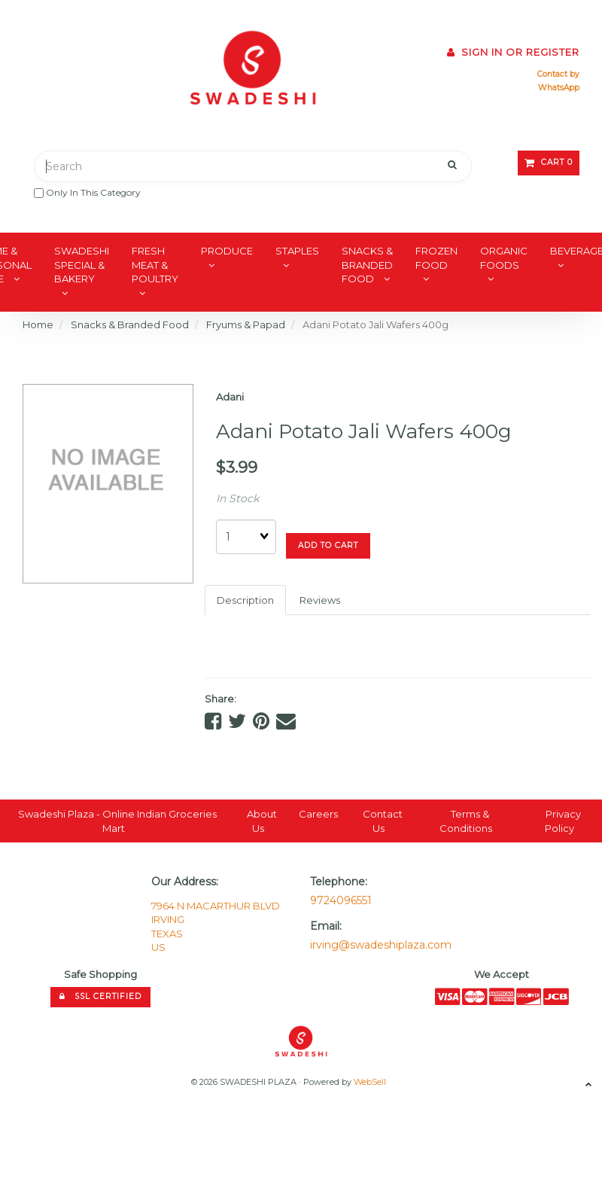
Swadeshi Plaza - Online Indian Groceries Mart (117, 821)
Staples (297, 251)
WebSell (370, 1082)
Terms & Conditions (465, 821)
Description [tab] (245, 600)
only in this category (87, 192)
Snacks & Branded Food (367, 265)
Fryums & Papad (245, 324)
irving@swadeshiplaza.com (380, 945)
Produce (227, 251)
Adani (230, 397)
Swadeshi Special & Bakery (81, 265)
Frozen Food (436, 258)
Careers (318, 814)
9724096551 (341, 900)
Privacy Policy (563, 821)
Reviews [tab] (319, 600)
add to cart (328, 545)
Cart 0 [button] (548, 162)
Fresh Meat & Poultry (155, 265)
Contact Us (383, 821)
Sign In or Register (513, 52)
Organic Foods (504, 258)
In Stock (237, 498)
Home (38, 324)
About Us (262, 821)
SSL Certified (100, 996)
